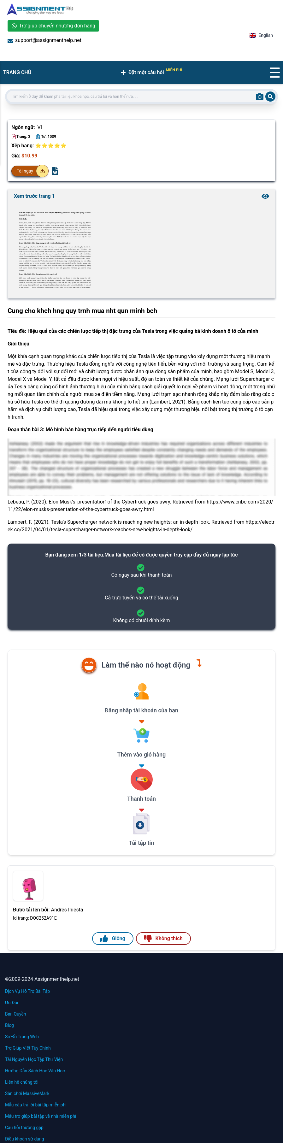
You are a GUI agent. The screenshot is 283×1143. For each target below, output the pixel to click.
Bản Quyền (15, 1013)
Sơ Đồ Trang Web (22, 1036)
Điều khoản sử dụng (24, 1138)
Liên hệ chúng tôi (21, 1082)
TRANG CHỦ (17, 72)
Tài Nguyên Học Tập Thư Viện (34, 1059)
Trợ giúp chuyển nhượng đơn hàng (53, 26)
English (261, 35)
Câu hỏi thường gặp (24, 1127)
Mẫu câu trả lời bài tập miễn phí (36, 1104)
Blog (9, 1025)
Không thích (163, 938)
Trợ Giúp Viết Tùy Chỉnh (28, 1048)
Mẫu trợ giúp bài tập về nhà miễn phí (40, 1116)
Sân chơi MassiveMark (27, 1093)
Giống (112, 938)
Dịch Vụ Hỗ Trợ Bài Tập (27, 991)
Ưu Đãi (11, 1002)
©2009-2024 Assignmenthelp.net (42, 979)
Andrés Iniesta (67, 910)
